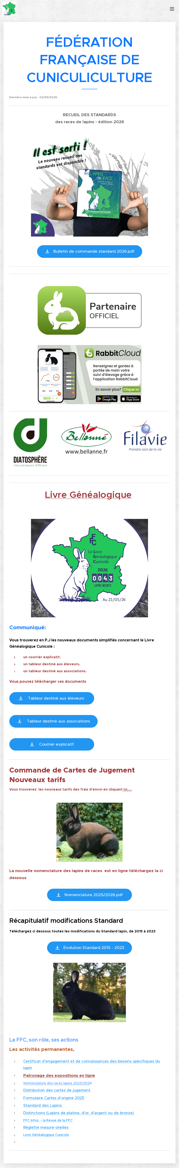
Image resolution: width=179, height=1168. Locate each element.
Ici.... (127, 789)
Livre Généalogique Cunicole (46, 1135)
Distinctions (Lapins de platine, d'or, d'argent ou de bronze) (78, 1112)
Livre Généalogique (88, 494)
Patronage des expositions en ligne (59, 1075)
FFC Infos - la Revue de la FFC (47, 1120)
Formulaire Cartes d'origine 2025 (53, 1098)
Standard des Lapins (43, 1105)
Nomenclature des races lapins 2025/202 (56, 1083)
